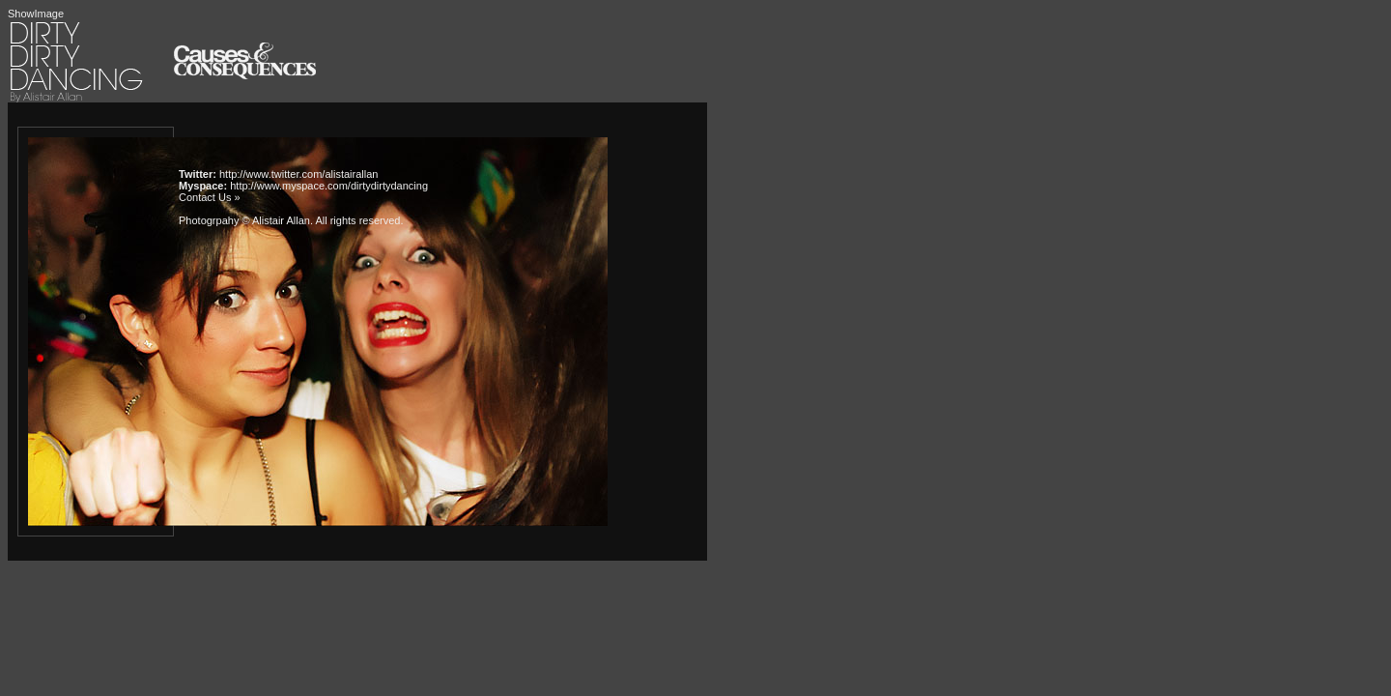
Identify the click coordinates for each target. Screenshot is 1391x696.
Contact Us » (210, 197)
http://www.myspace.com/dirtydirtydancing (329, 185)
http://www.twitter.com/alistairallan (298, 174)
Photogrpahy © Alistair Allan (244, 220)
